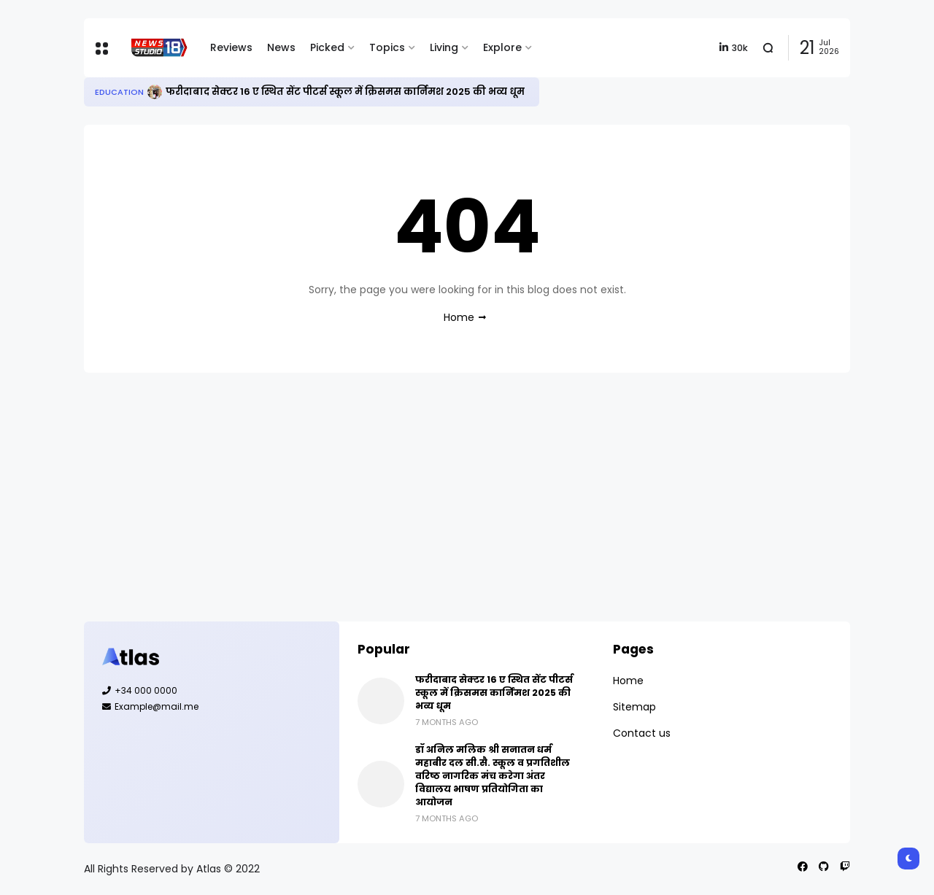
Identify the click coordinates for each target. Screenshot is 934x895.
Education (119, 92)
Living (444, 47)
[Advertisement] (467, 497)
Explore (502, 47)
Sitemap (634, 707)
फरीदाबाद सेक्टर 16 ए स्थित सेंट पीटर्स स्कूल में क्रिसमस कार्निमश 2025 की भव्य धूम (345, 91)
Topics (387, 47)
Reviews (231, 47)
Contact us (642, 733)
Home (459, 317)
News (281, 47)
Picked (327, 47)
